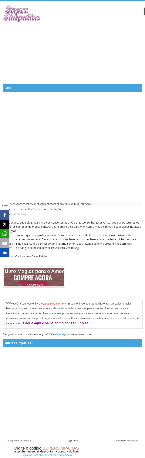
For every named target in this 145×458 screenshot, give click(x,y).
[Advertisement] (72, 52)
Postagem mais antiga (127, 440)
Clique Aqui (61, 334)
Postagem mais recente (19, 440)
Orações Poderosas (24, 204)
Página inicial (73, 440)
